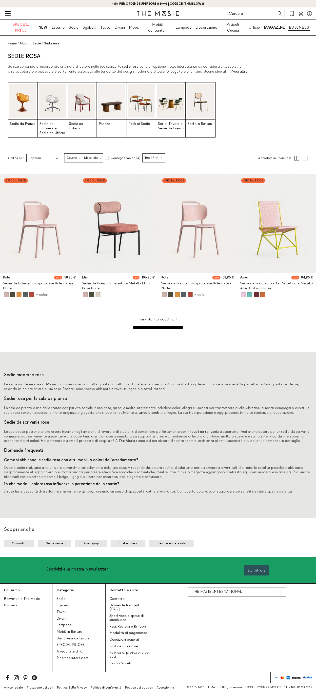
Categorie (65, 590)
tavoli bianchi (148, 413)
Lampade (184, 27)
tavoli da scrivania (204, 432)
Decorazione (206, 27)
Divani (120, 27)
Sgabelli (89, 27)
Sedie (74, 27)
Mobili (134, 27)
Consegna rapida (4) (125, 158)
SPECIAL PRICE (20, 27)
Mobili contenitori (157, 27)
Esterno (58, 27)
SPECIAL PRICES (71, 645)
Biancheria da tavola (73, 638)
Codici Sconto (121, 663)
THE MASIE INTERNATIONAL (217, 592)
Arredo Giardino (69, 651)
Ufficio (254, 27)
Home (12, 43)
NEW (43, 27)
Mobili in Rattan (69, 632)
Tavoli (105, 27)
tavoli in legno (125, 389)
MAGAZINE (274, 27)
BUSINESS (299, 27)
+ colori (42, 295)
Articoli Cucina (233, 27)
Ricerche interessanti (73, 658)
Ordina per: (16, 158)
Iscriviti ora (256, 570)
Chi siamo (12, 590)
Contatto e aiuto (123, 590)
